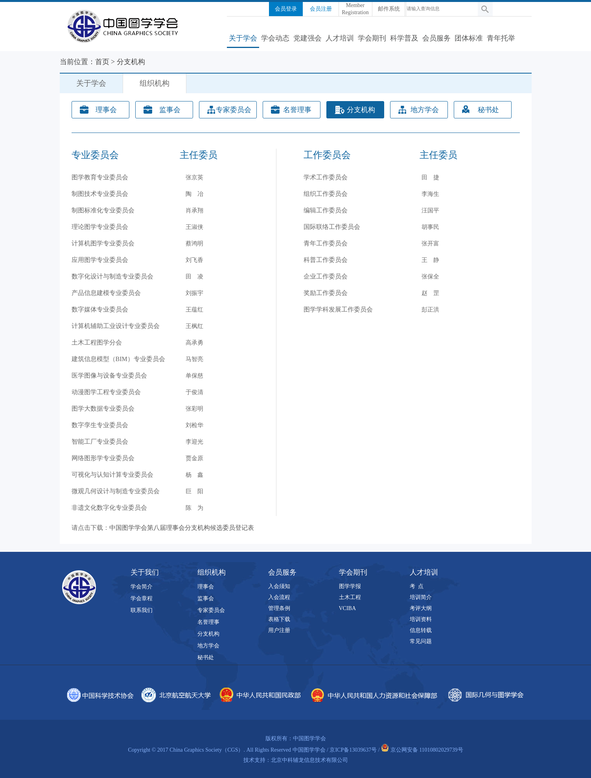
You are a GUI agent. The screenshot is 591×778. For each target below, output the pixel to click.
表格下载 (279, 619)
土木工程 (350, 597)
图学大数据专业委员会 (103, 408)
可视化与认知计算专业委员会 (112, 474)
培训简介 (421, 597)
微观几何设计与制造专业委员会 (116, 491)
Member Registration (355, 8)
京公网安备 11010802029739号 (426, 750)
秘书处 (488, 110)
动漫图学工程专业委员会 (106, 392)
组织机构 (154, 83)
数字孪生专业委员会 (100, 425)
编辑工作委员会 (326, 210)
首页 (102, 62)
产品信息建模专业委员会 (106, 292)
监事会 (169, 110)
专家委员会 (233, 110)
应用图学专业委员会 (100, 259)
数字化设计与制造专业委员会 (112, 276)
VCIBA (347, 608)
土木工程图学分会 (97, 342)
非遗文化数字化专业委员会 (109, 507)
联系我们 (142, 610)
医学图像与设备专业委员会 (109, 375)
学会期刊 (372, 38)
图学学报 (350, 586)
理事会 (106, 110)
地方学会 (425, 110)
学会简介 (142, 587)
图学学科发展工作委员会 (338, 309)
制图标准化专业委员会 (103, 210)
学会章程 (142, 598)
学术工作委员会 (326, 177)
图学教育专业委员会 (100, 177)
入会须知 (279, 586)
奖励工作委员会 (326, 292)
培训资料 (421, 619)
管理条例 (279, 608)
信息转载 (421, 630)
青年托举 (501, 38)
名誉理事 (297, 110)
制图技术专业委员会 (100, 193)
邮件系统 (389, 9)
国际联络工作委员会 (332, 226)
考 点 (416, 586)
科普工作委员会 (326, 259)
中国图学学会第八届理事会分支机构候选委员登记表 (181, 527)
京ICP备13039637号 (353, 750)
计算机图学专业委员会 (103, 243)
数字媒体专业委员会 (100, 309)
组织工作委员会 (326, 193)
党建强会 (307, 38)
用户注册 (279, 630)
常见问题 (421, 641)
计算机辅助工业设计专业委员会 (116, 326)
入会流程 (279, 597)
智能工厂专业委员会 (100, 441)
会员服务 (436, 38)
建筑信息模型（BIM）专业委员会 (118, 359)
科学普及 (404, 38)
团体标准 (469, 38)
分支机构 (131, 62)
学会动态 (275, 38)
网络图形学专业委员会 (103, 458)
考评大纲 (421, 608)
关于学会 (243, 38)
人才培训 (340, 38)
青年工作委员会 (326, 243)
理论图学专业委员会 (100, 226)
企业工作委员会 (326, 276)
